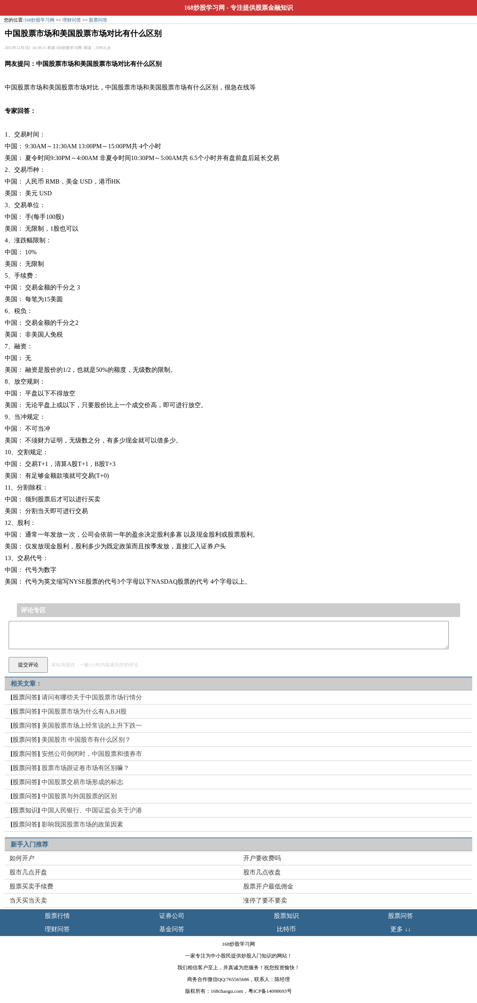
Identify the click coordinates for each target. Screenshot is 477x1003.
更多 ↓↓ (400, 929)
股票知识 (25, 810)
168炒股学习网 (204, 7)
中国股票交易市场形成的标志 (82, 782)
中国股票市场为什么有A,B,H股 (84, 711)
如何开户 (22, 858)
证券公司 (171, 915)
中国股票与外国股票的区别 (79, 796)
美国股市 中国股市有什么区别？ (86, 739)
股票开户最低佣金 (268, 886)
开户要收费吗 (262, 858)
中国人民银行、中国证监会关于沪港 (92, 810)
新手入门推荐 (29, 844)
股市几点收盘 (262, 872)
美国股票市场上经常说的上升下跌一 (92, 725)
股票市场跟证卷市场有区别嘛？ (85, 768)
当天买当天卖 (28, 900)
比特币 (286, 929)
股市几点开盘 (28, 872)
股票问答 (98, 20)
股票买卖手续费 (31, 886)
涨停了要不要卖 (265, 900)
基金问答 (171, 929)
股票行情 (57, 915)
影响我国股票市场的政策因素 (82, 824)
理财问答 (71, 20)
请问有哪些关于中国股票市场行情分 (92, 697)
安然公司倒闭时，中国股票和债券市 (92, 753)
